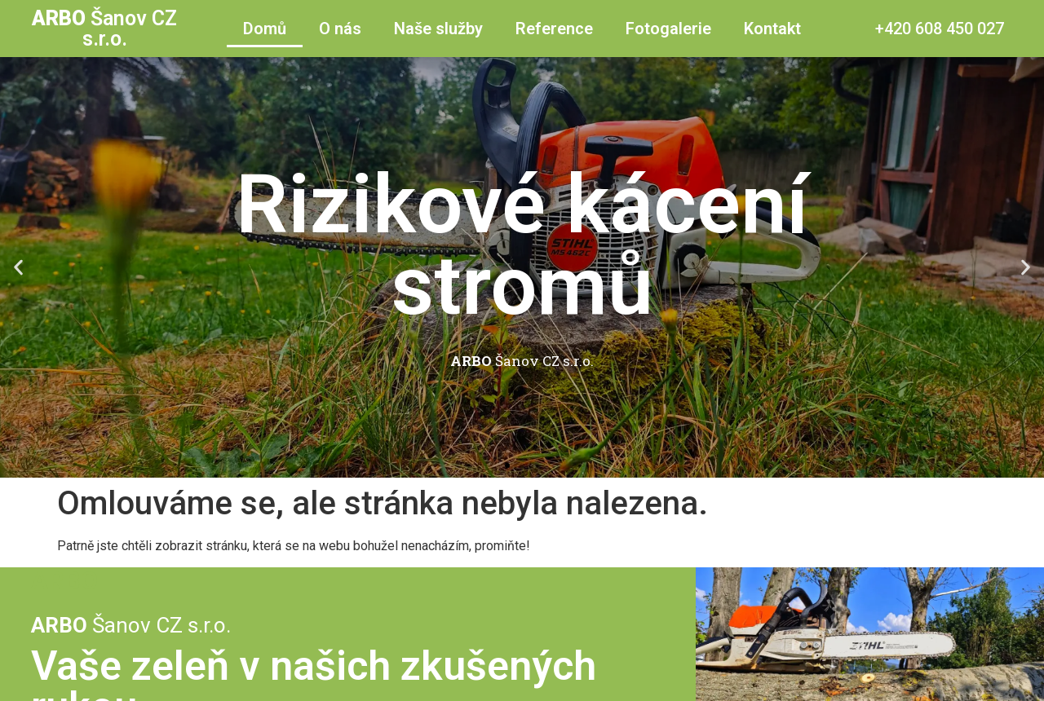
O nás (340, 28)
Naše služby (438, 28)
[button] (507, 465)
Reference (554, 28)
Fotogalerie (668, 28)
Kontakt (772, 28)
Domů (264, 28)
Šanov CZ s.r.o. (104, 29)
